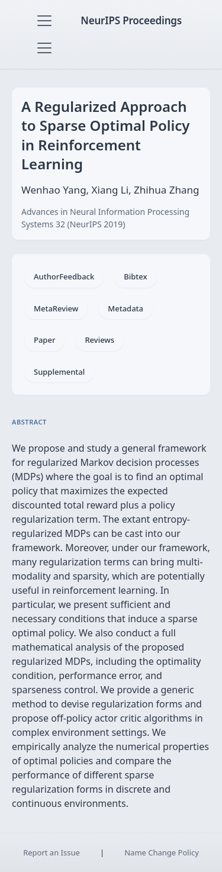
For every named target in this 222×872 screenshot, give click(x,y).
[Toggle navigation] (44, 20)
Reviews (99, 339)
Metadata (125, 308)
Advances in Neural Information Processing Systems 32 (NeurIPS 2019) (105, 218)
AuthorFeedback (64, 276)
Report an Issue (51, 852)
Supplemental (59, 371)
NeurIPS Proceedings (131, 20)
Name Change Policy (161, 852)
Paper (44, 339)
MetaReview (56, 308)
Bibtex (135, 276)
